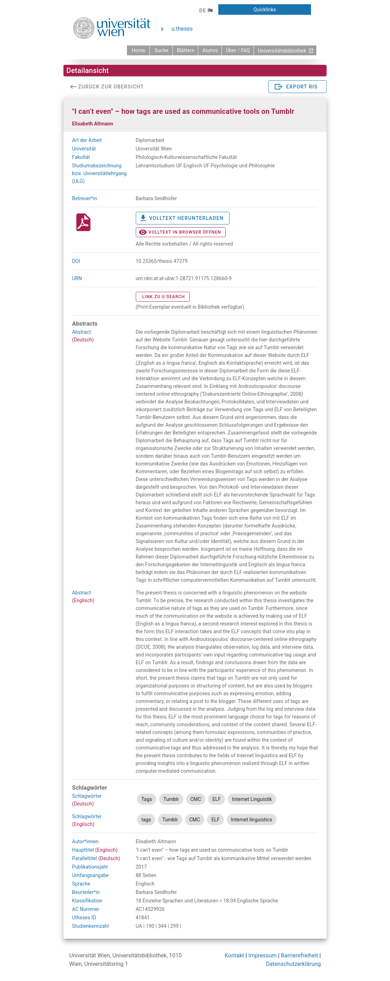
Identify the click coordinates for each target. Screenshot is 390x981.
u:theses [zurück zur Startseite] (182, 28)
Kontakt (234, 955)
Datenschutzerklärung (293, 964)
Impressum (262, 955)
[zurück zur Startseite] (138, 50)
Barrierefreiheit (299, 955)
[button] (205, 10)
